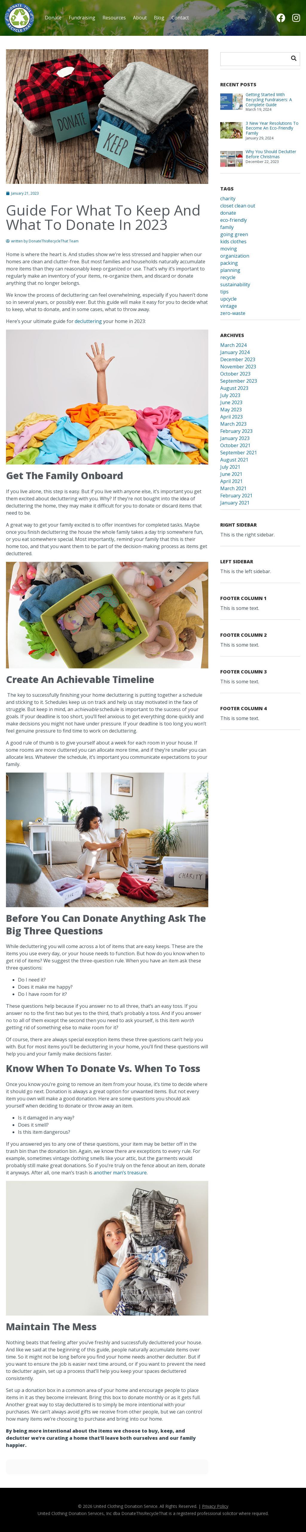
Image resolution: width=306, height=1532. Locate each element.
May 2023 (231, 409)
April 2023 (231, 416)
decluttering (88, 321)
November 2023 (238, 366)
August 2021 (234, 459)
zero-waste (232, 313)
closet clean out (237, 205)
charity (227, 198)
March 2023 (233, 424)
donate (228, 213)
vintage (228, 306)
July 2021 (230, 467)
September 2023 (238, 381)
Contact (180, 17)
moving (228, 248)
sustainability (235, 284)
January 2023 (235, 438)
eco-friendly (233, 220)
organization (234, 256)
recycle (227, 277)
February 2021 (236, 495)
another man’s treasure (120, 1172)
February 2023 (236, 431)
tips (224, 291)
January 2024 (235, 352)
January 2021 (235, 502)
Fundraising (82, 17)
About (140, 17)
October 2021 (235, 445)
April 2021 (231, 481)
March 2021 (233, 488)
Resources (114, 17)
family (227, 227)
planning (230, 270)
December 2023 (237, 359)
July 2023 (230, 395)
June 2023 (231, 402)
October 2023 (235, 373)
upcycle (228, 299)
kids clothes (233, 241)
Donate (53, 17)
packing (229, 263)
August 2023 (234, 388)
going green (234, 234)
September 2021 (238, 452)
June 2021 (231, 474)
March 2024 (233, 345)
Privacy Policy (215, 1506)
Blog (159, 17)
